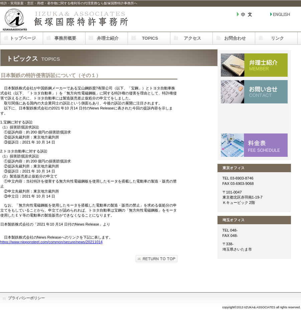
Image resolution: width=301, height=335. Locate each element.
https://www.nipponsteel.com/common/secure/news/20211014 (51, 242)
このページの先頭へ (156, 258)
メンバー (254, 65)
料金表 (254, 145)
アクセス (254, 118)
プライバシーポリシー (26, 298)
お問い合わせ (254, 91)
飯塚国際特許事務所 (67, 19)
